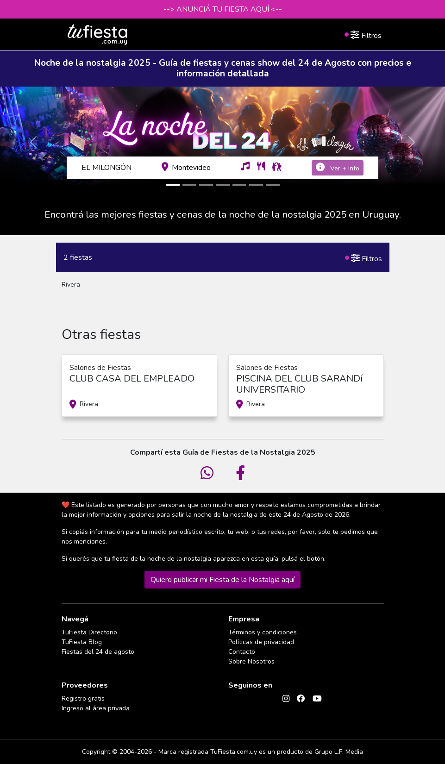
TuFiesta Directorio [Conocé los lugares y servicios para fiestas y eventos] (89, 632)
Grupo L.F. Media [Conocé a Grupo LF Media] (338, 751)
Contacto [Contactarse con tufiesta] (241, 651)
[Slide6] (256, 185)
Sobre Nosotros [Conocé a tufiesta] (251, 661)
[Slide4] (223, 185)
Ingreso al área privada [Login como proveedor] (96, 708)
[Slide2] (189, 185)
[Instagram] (285, 698)
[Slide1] (173, 185)
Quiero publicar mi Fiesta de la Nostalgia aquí (222, 580)
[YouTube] (317, 698)
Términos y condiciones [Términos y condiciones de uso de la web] (262, 632)
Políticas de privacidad (261, 642)
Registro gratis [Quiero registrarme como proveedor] (83, 698)
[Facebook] (301, 698)
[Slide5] (239, 185)
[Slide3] (206, 185)
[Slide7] (273, 185)
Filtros (363, 33)
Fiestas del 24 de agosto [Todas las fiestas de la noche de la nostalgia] (98, 651)
